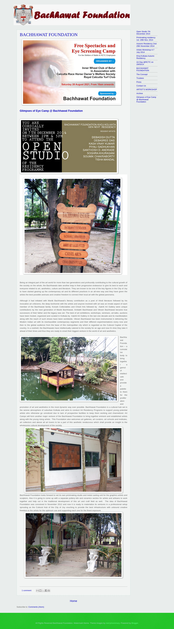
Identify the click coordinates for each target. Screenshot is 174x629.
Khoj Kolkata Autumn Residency (145, 57)
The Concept (141, 74)
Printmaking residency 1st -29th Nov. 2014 (145, 38)
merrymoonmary (113, 623)
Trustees (140, 78)
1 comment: (27, 590)
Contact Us (141, 86)
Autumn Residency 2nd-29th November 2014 (146, 45)
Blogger (134, 623)
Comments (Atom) (36, 607)
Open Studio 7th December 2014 (143, 32)
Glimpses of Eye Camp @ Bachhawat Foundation (51, 110)
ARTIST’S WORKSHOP (146, 89)
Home (73, 600)
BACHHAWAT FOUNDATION (49, 34)
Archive (139, 93)
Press (138, 82)
